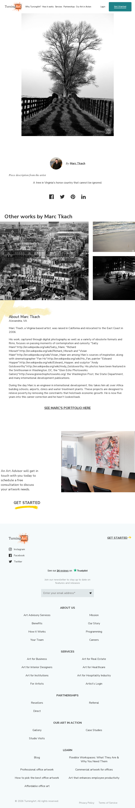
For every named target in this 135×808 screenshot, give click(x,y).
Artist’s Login (94, 684)
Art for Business (37, 659)
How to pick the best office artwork (37, 778)
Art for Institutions (37, 675)
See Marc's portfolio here (67, 408)
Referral (94, 703)
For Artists (37, 684)
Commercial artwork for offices (94, 770)
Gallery (37, 730)
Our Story (94, 623)
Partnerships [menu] (69, 6)
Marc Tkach (77, 163)
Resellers (37, 703)
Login (103, 6)
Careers (94, 640)
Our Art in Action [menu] (83, 6)
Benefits (37, 623)
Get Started (120, 6)
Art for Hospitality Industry (94, 675)
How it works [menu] (48, 6)
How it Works (37, 632)
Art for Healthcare (94, 667)
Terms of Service (107, 802)
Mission (94, 615)
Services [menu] (58, 6)
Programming (94, 632)
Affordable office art (37, 786)
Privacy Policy (86, 802)
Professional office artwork (37, 770)
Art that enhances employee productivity (94, 778)
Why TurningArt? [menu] (33, 6)
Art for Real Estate (94, 659)
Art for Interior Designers (36, 667)
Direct (37, 711)
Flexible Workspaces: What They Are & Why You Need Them (94, 759)
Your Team (37, 640)
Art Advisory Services (37, 615)
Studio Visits (37, 738)
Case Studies (94, 730)
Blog (37, 757)
